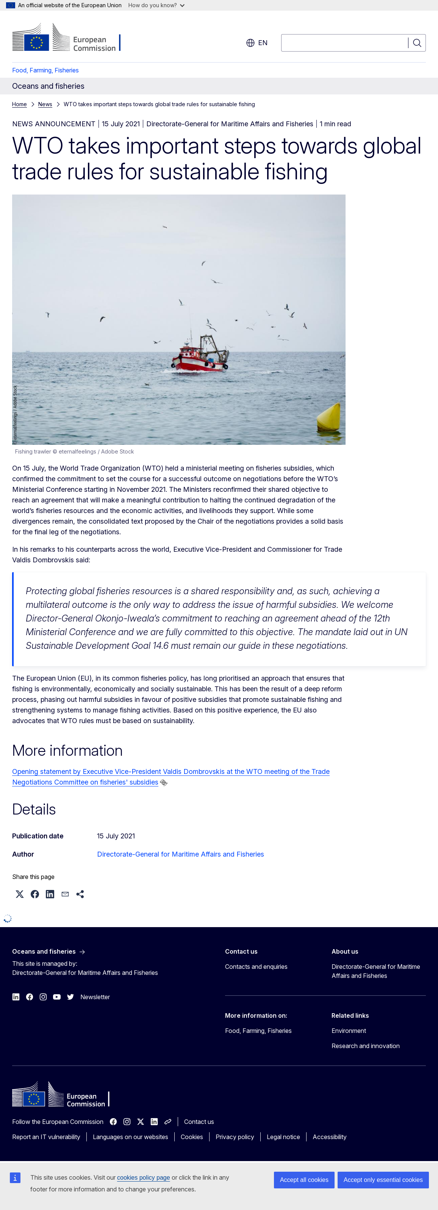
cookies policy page (143, 1177)
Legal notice (283, 1137)
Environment (349, 1030)
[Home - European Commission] (73, 38)
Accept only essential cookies (383, 1180)
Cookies (192, 1137)
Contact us (199, 1121)
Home (19, 104)
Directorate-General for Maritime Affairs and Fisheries (180, 854)
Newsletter (95, 997)
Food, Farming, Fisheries (45, 70)
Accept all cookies (304, 1180)
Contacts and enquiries (256, 966)
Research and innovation (366, 1046)
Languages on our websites (130, 1137)
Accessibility (330, 1137)
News (45, 104)
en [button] (256, 42)
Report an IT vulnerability (46, 1137)
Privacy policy (235, 1137)
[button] (20, 894)
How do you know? (156, 5)
